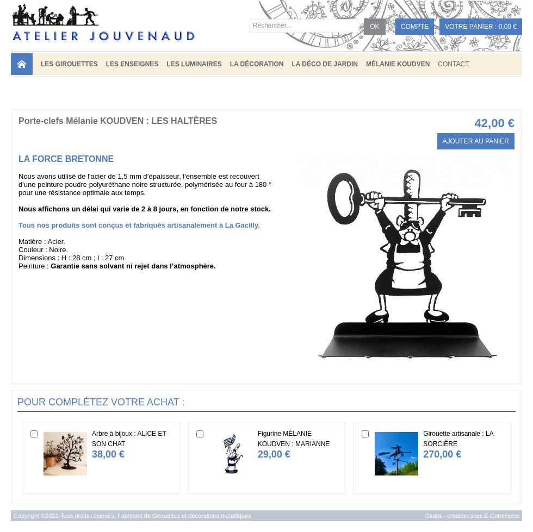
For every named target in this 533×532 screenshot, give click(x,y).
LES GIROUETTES (69, 64)
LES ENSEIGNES (132, 64)
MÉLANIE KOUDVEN (398, 64)
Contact (453, 64)
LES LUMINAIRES (193, 64)
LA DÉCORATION (257, 64)
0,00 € (508, 26)
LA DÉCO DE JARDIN (325, 64)
